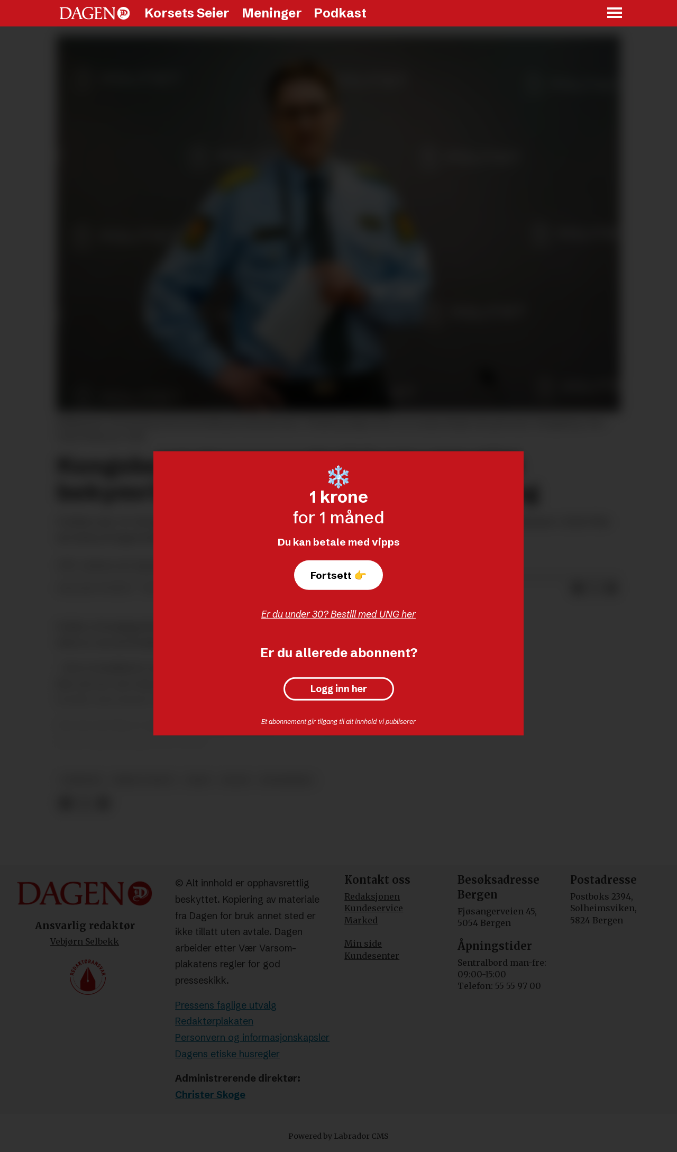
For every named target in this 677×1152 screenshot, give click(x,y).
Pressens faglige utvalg (226, 1005)
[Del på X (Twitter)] (594, 589)
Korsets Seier (187, 13)
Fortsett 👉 (338, 575)
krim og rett (144, 780)
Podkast (340, 13)
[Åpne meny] (615, 13)
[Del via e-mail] (611, 589)
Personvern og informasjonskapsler (252, 1037)
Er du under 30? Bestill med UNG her (338, 614)
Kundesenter (371, 955)
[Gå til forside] (94, 13)
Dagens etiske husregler (227, 1054)
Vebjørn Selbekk (84, 941)
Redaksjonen (372, 896)
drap (198, 780)
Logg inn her (338, 689)
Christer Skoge (210, 1094)
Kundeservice (373, 908)
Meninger (272, 13)
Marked (361, 920)
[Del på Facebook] (577, 589)
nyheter (81, 780)
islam (235, 780)
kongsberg (286, 780)
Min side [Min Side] (363, 943)
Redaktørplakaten (214, 1021)
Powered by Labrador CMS (338, 1136)
